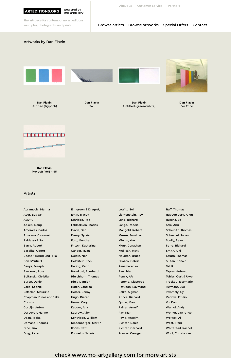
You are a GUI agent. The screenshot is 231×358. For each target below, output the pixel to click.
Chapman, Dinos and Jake (42, 297)
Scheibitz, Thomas (178, 230)
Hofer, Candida (81, 287)
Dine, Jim (30, 328)
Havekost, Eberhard (84, 271)
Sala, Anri (172, 225)
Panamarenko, (128, 266)
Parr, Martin (126, 271)
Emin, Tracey (80, 214)
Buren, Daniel (33, 281)
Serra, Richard (176, 245)
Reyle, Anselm (128, 318)
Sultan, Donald (176, 261)
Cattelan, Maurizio (36, 292)
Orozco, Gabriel (129, 261)
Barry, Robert (33, 245)
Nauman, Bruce (129, 256)
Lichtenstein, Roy (130, 214)
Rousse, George (129, 333)
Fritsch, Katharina (83, 245)
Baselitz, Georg (34, 250)
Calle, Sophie (33, 287)
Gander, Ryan (80, 250)
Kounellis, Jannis (82, 333)
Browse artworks (143, 25)
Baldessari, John (35, 240)
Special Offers (175, 25)
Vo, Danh (172, 302)
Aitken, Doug (33, 225)
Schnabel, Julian (177, 235)
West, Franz (174, 323)
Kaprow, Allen (81, 312)
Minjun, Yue (126, 240)
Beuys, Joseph (34, 266)
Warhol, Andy (175, 307)
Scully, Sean (174, 240)
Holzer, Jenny (80, 292)
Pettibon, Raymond (132, 287)
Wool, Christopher (178, 333)
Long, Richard (128, 220)
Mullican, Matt (128, 250)
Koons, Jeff (78, 328)
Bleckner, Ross (34, 271)
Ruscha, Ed (173, 220)
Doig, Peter (32, 333)
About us (125, 6)
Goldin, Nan (79, 256)
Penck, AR (125, 276)
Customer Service (149, 6)
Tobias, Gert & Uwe (179, 276)
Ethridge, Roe (80, 220)
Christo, (29, 302)
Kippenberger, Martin (86, 323)
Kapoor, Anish (80, 307)
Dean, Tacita (32, 318)
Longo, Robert (128, 225)
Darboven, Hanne (36, 312)
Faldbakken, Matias (84, 225)
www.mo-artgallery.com (103, 355)
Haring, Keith (80, 266)
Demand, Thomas (36, 323)
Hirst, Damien (80, 281)
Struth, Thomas (176, 256)
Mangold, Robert (130, 230)
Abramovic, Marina (37, 209)
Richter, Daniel (128, 323)
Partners (174, 6)
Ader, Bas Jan (33, 214)
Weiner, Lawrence (179, 312)
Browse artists (111, 25)
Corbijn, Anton (34, 307)
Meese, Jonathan (130, 235)
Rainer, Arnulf (128, 307)
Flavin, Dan (78, 230)
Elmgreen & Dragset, (85, 209)
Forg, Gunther (81, 240)
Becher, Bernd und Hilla (40, 256)
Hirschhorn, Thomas (85, 276)
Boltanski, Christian (37, 276)
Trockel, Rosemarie (179, 281)
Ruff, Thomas (175, 209)
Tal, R (169, 266)
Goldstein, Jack (81, 261)
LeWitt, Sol (126, 209)
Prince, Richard (129, 297)
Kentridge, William (84, 318)
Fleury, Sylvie (80, 235)
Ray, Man (124, 312)
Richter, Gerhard (130, 328)
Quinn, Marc (127, 302)
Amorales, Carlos (35, 230)
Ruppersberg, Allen (179, 214)
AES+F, (28, 220)
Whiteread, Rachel (179, 328)
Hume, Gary (79, 302)
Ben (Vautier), (33, 261)
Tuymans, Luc (175, 287)
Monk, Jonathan (129, 245)
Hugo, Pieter (80, 297)
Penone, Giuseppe (131, 281)
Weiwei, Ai (173, 318)
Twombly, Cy (175, 292)
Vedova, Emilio (176, 297)
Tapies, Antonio (176, 271)
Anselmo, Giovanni (37, 235)
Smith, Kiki (173, 250)
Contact (200, 25)
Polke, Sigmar (128, 292)
